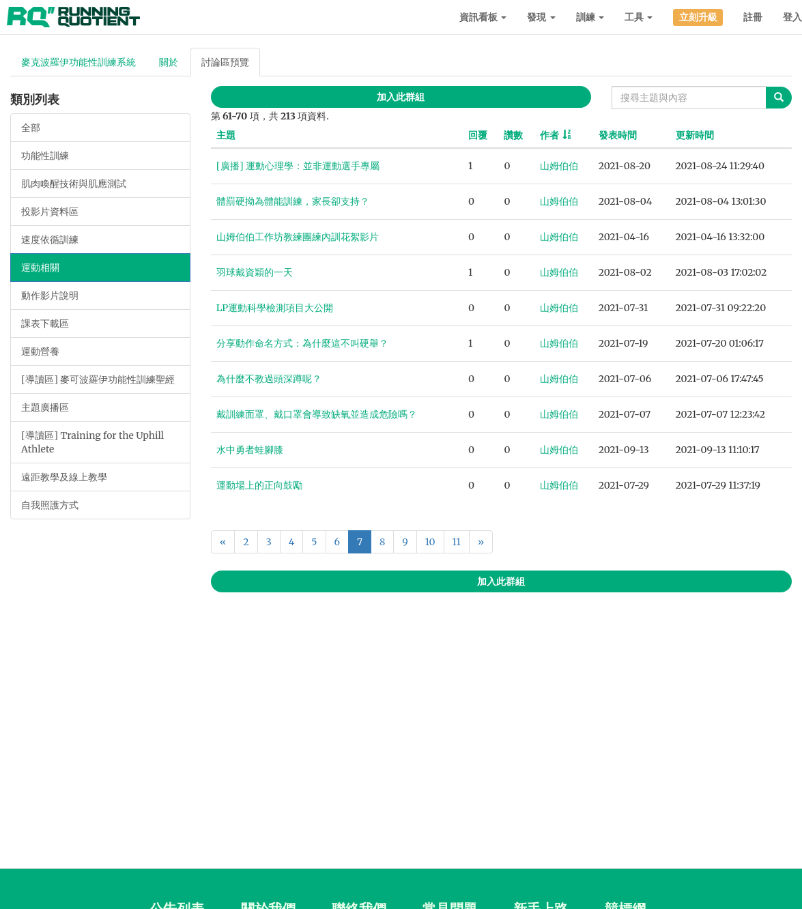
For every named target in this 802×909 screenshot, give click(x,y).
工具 (639, 17)
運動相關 (40, 267)
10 (430, 542)
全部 (30, 127)
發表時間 (618, 135)
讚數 (513, 135)
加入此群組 (401, 97)
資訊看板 (482, 17)
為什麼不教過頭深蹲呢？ (268, 379)
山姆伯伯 (559, 166)
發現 (541, 17)
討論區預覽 (225, 62)
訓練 (590, 17)
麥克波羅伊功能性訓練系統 (78, 62)
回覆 (477, 135)
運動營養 (40, 351)
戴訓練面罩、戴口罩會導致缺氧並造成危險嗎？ (316, 414)
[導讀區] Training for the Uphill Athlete (92, 442)
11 (457, 542)
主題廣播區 (45, 407)
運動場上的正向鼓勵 (259, 485)
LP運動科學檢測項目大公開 (275, 308)
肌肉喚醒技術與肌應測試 (73, 183)
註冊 (752, 17)
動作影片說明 (49, 295)
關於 (168, 62)
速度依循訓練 (49, 239)
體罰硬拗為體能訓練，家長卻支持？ (292, 201)
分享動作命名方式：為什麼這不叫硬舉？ (302, 343)
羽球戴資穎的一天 (254, 272)
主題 (225, 135)
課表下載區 (45, 323)
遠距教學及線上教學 (64, 477)
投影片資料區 (49, 211)
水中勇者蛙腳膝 (249, 450)
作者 (549, 135)
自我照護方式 (49, 505)
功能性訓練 (45, 155)
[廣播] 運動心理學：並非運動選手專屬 (297, 166)
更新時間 (695, 135)
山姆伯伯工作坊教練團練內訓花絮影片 (297, 237)
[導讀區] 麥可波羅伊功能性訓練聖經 (98, 379)
